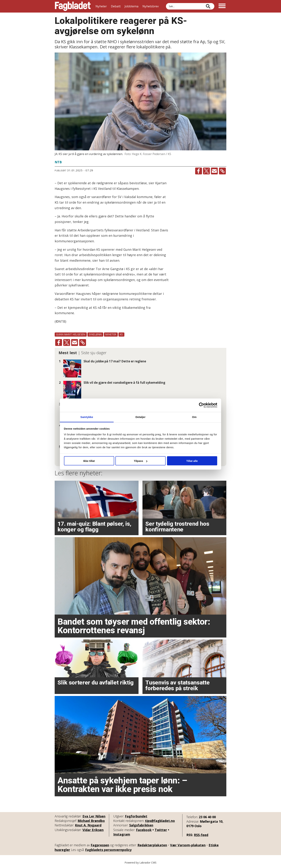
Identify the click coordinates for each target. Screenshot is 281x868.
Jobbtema (132, 6)
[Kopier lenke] (222, 171)
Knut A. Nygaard (88, 825)
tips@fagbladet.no (160, 821)
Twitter (161, 830)
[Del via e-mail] (214, 171)
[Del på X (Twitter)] (206, 171)
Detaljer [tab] (140, 416)
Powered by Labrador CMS (140, 862)
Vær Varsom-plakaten (188, 845)
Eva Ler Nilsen (93, 816)
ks (121, 334)
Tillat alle (192, 460)
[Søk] (208, 6)
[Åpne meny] (222, 6)
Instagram (121, 834)
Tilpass (140, 460)
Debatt (116, 6)
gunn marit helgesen (70, 334)
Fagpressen (100, 845)
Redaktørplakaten (152, 845)
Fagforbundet (136, 816)
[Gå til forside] (73, 6)
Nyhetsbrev (150, 6)
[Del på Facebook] (198, 171)
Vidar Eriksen (93, 830)
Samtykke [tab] (86, 416)
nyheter (110, 334)
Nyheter (101, 6)
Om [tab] (194, 416)
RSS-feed (201, 835)
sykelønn (95, 334)
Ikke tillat (89, 460)
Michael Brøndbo (91, 821)
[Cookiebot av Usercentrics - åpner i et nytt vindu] (201, 405)
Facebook (144, 830)
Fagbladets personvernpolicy (108, 850)
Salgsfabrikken (141, 825)
